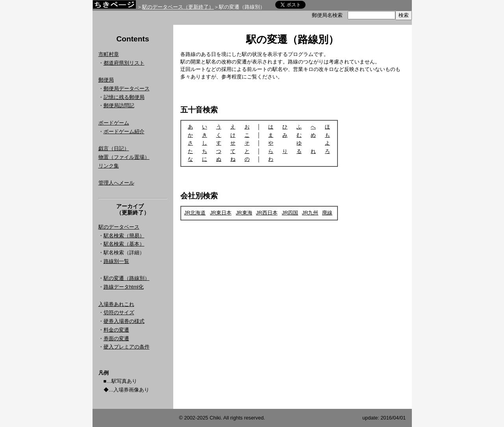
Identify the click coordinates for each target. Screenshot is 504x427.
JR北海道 (195, 213)
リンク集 (108, 166)
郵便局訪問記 (119, 105)
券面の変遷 (116, 338)
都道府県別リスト (124, 63)
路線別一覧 (116, 261)
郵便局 (106, 80)
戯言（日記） (113, 148)
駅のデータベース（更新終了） (178, 7)
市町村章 (108, 54)
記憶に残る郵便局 (124, 97)
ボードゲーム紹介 (124, 131)
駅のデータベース (118, 227)
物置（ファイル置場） (124, 157)
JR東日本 (221, 213)
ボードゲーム (113, 123)
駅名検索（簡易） (124, 236)
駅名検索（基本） (124, 244)
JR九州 (310, 213)
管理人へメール (116, 183)
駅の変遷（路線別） (127, 278)
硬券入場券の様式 (124, 321)
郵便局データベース (127, 88)
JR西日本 (267, 213)
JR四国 (290, 213)
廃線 (327, 213)
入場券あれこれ (116, 304)
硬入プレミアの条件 (127, 347)
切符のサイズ (119, 312)
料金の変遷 (116, 330)
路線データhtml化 (124, 287)
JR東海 (244, 213)
